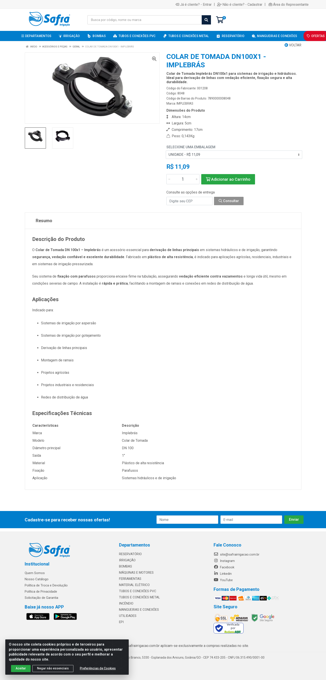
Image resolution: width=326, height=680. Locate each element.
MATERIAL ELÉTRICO (134, 585)
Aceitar (21, 668)
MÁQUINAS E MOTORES (136, 573)
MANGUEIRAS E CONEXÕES (139, 610)
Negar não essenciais (53, 668)
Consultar (229, 201)
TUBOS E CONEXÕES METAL (139, 597)
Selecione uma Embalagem (190, 147)
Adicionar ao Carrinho (228, 179)
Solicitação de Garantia (41, 598)
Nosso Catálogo (36, 579)
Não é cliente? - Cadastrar (239, 4)
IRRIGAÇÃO (127, 560)
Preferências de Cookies (98, 668)
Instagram (224, 561)
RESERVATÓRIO (130, 554)
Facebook (224, 567)
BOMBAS (125, 566)
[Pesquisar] (206, 19)
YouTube (223, 580)
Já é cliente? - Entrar (194, 4)
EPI (121, 622)
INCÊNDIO (126, 603)
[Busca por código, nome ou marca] (144, 19)
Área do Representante (289, 4)
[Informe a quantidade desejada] (182, 179)
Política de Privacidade (41, 592)
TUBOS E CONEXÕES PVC (137, 591)
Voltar (293, 45)
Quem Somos (35, 573)
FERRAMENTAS (130, 579)
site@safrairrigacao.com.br (236, 554)
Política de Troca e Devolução (46, 585)
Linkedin (223, 574)
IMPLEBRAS (185, 103)
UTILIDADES (127, 616)
